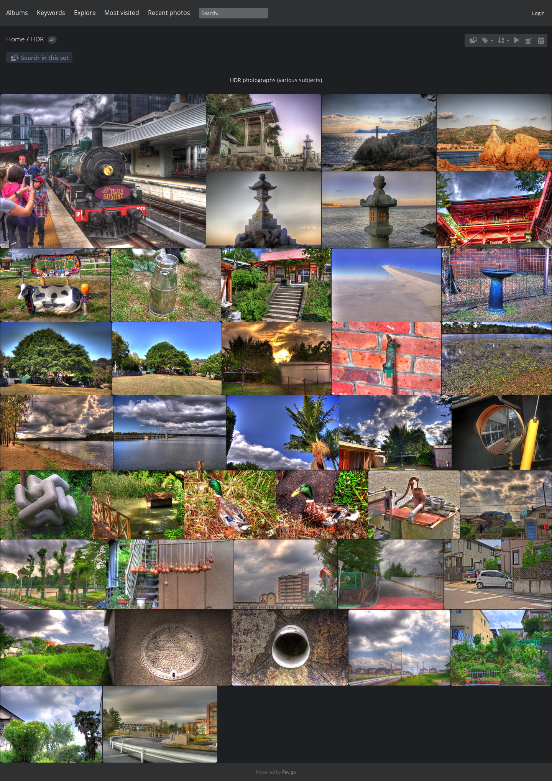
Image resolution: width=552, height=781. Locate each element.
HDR (37, 39)
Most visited (121, 12)
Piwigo (289, 772)
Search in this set (45, 57)
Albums (17, 12)
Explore (85, 12)
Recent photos (169, 12)
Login (538, 13)
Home (15, 39)
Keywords (51, 12)
